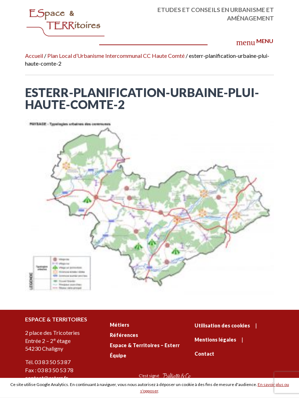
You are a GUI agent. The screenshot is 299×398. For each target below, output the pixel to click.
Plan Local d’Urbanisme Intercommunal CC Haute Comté (116, 55)
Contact (204, 354)
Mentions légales (215, 340)
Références (124, 335)
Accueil (34, 55)
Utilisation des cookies (222, 325)
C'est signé (165, 376)
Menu (254, 42)
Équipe (118, 355)
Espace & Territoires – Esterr (145, 345)
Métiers (119, 325)
